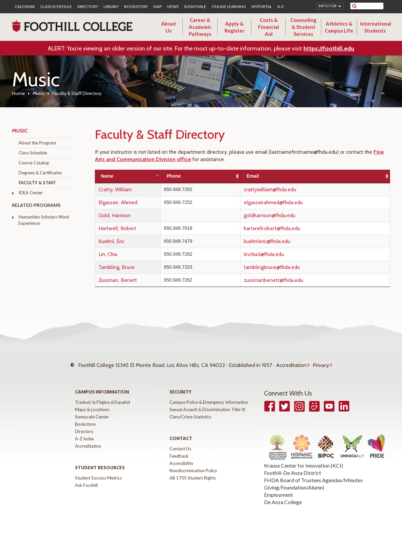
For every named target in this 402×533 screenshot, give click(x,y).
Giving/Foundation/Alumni (294, 481)
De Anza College (283, 495)
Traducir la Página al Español (102, 396)
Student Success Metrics (98, 471)
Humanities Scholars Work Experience (44, 220)
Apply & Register (234, 27)
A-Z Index (84, 432)
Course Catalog (34, 162)
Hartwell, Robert (117, 228)
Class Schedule (56, 6)
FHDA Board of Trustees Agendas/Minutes (313, 474)
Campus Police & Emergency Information (208, 396)
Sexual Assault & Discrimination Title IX (207, 403)
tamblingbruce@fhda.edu (289, 267)
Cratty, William (115, 189)
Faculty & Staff (37, 182)
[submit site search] (354, 6)
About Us (168, 27)
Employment (278, 488)
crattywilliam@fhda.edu (287, 189)
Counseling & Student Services (303, 27)
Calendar (25, 6)
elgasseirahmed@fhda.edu (290, 202)
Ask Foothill (86, 479)
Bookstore (136, 6)
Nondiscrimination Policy (193, 464)
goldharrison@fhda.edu (287, 215)
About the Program (37, 142)
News (172, 6)
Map (157, 6)
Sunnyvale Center (92, 410)
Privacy (321, 362)
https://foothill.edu (328, 48)
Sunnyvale (195, 6)
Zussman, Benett (118, 280)
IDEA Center (31, 192)
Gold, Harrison (115, 215)
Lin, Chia (108, 254)
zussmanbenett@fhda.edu (291, 280)
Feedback (178, 449)
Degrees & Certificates (40, 172)
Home (18, 93)
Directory (87, 6)
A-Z (280, 6)
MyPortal (261, 6)
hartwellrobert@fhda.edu (289, 228)
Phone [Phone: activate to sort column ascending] (200, 176)
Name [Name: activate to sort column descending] (107, 176)
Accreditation (291, 362)
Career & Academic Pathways (200, 27)
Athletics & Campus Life (339, 27)
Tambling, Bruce (117, 267)
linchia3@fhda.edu (281, 254)
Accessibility (181, 457)
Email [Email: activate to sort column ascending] (270, 176)
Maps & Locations (92, 403)
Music (38, 93)
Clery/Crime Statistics (190, 410)
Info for (327, 5)
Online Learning (229, 6)
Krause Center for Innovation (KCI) (303, 459)
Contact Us (180, 442)
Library (111, 6)
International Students (375, 27)
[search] (371, 6)
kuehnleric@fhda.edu (284, 241)
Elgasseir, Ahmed (118, 202)
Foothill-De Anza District (292, 466)
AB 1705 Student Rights (192, 471)
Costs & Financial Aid (268, 27)
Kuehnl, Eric (111, 241)
